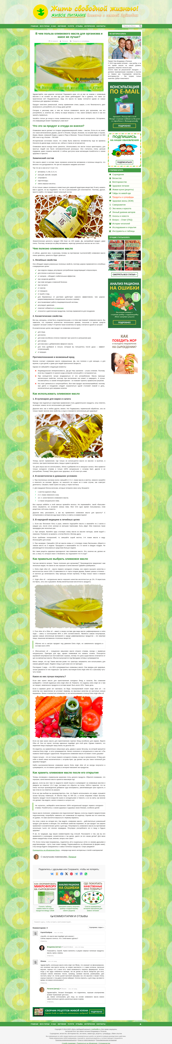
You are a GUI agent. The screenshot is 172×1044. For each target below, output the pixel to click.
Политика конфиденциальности (65, 1037)
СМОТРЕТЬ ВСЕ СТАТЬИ (124, 271)
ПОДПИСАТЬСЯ (124, 159)
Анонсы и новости (120, 213)
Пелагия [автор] (53, 985)
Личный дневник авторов (123, 209)
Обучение (62, 23)
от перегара (58, 305)
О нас (53, 23)
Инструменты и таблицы (123, 228)
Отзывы (79, 23)
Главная (34, 23)
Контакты (101, 23)
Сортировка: (96, 924)
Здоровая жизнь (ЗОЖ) (122, 198)
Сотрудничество (104, 1040)
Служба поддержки (69, 1040)
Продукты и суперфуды (123, 194)
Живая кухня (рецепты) (123, 186)
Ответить (43, 938)
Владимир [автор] (54, 944)
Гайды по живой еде (121, 190)
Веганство (117, 175)
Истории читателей (121, 220)
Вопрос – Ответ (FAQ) (122, 217)
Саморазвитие (119, 202)
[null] (52, 871)
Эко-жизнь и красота (121, 205)
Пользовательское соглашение (106, 1037)
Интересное (89, 23)
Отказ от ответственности (86, 1037)
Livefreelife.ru (95, 1026)
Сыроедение (118, 171)
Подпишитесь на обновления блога (46, 847)
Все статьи (44, 23)
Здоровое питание (120, 183)
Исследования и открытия (124, 224)
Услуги (71, 23)
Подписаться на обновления (87, 1040)
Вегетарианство (119, 179)
